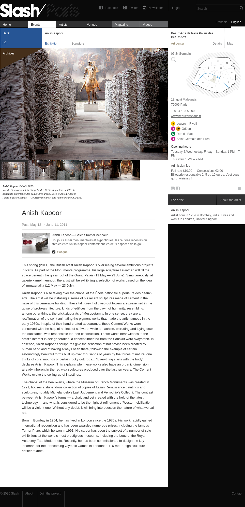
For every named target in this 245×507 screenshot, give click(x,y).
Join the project (50, 493)
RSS (172, 189)
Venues (92, 24)
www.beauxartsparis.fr (186, 116)
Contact (237, 493)
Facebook (111, 8)
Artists (63, 24)
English (236, 22)
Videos (147, 24)
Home (7, 24)
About (29, 493)
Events (35, 24)
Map (230, 43)
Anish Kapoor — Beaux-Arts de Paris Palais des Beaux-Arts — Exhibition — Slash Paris (42, 9)
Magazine (121, 24)
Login (175, 8)
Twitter (133, 8)
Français (221, 22)
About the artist (230, 200)
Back (6, 33)
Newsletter (155, 8)
